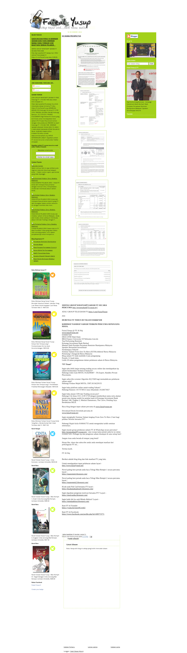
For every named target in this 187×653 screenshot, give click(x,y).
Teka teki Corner (37, 166)
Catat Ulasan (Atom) (77, 651)
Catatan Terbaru (69, 647)
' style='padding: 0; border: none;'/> (74, 534)
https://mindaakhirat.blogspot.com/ (75, 501)
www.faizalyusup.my (70, 413)
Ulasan (36, 90)
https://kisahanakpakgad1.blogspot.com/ (77, 489)
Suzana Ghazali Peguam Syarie (44, 256)
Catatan (36, 86)
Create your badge (37, 589)
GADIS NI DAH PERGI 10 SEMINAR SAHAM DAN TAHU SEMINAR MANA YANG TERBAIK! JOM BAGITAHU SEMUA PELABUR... (45, 42)
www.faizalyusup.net (70, 333)
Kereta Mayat (38, 244)
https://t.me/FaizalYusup (97, 312)
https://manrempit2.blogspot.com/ (75, 482)
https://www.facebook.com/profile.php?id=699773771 (83, 514)
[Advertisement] (92, 626)
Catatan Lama (115, 647)
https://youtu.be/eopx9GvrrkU (73, 508)
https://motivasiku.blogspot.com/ (75, 495)
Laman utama (92, 647)
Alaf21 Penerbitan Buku (42, 253)
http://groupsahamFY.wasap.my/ (85, 308)
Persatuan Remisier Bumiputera (45, 242)
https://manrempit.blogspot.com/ (74, 474)
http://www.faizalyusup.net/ (73, 465)
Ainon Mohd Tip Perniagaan (43, 250)
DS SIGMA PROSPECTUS (71, 36)
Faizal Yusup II (36, 585)
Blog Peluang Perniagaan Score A (45, 247)
